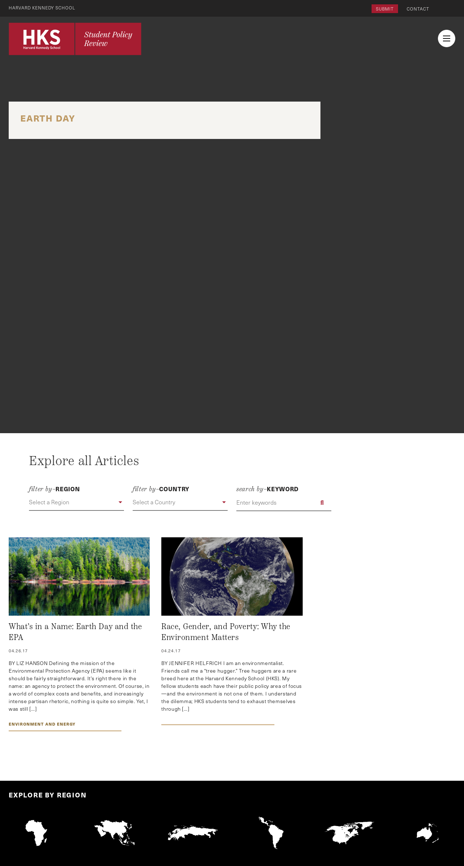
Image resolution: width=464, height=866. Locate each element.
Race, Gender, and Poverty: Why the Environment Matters (225, 632)
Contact (418, 9)
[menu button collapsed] (446, 38)
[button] (76, 502)
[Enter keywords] (283, 502)
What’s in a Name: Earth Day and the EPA (75, 632)
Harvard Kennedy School (43, 8)
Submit (385, 9)
